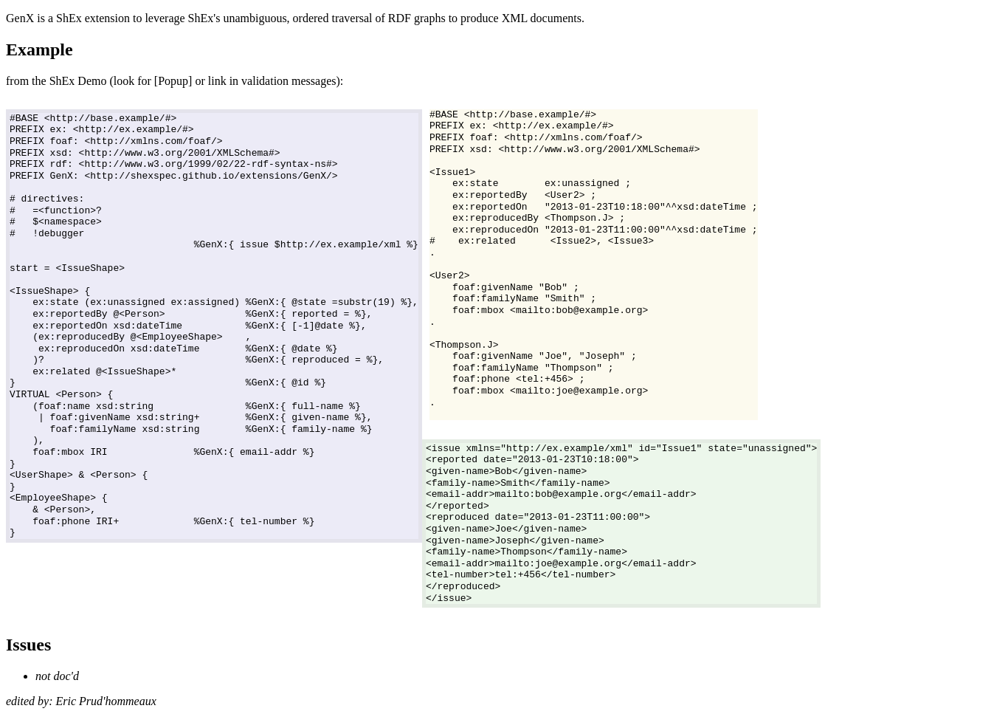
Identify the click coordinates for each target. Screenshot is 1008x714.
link (217, 81)
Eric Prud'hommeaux (106, 701)
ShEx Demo (78, 81)
